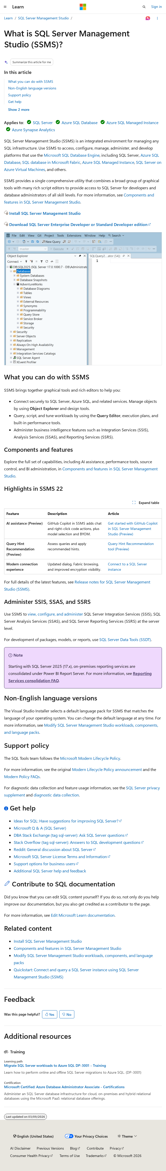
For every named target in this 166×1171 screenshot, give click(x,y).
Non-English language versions (32, 88)
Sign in (156, 6)
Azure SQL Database (80, 122)
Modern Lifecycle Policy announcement (107, 769)
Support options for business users (44, 863)
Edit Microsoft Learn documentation (83, 915)
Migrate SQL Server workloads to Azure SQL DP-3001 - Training (55, 1065)
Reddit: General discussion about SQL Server (53, 849)
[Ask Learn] (148, 18)
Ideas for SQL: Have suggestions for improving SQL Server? (66, 820)
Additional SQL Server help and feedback (50, 870)
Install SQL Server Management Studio (45, 213)
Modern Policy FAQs (22, 776)
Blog (73, 1148)
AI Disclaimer (20, 1148)
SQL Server (43, 122)
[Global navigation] (5, 6)
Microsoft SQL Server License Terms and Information (60, 856)
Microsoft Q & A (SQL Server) (40, 828)
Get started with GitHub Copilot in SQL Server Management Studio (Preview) (133, 528)
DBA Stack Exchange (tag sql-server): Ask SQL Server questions (69, 835)
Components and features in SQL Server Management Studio (67, 948)
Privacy (115, 1148)
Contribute (95, 1148)
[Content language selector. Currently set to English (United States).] (33, 1136)
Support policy (19, 94)
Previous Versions (50, 1148)
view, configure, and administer (55, 614)
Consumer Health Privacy (30, 1155)
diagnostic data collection (56, 794)
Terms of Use (70, 1155)
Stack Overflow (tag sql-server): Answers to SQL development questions (77, 842)
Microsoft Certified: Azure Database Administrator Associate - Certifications (64, 1087)
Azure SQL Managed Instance (132, 122)
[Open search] (144, 6)
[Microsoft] (83, 7)
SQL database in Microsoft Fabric (51, 162)
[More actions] (157, 18)
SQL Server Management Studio (43, 18)
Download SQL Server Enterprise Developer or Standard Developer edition (78, 224)
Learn (8, 18)
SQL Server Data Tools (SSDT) (125, 639)
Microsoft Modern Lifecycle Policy (90, 758)
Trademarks (95, 1155)
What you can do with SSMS (30, 81)
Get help (14, 101)
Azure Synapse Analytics (33, 129)
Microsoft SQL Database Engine (72, 155)
